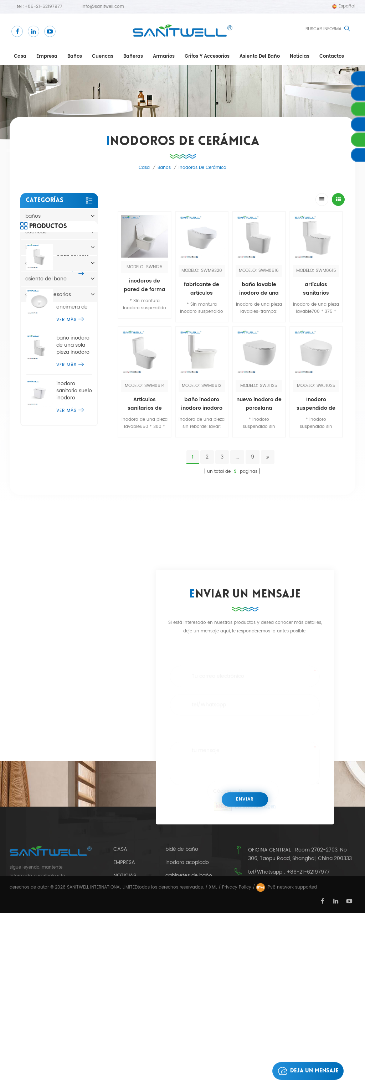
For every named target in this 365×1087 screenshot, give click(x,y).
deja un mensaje (306, 1071)
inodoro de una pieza (191, 943)
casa (20, 56)
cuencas (102, 56)
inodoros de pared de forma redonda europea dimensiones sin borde (145, 285)
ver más (70, 367)
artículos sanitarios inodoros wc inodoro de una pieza (316, 288)
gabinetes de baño (188, 917)
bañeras (133, 56)
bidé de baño (181, 891)
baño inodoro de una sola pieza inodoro (72, 438)
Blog (120, 943)
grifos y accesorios (207, 56)
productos (128, 991)
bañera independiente (193, 982)
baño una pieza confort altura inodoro (73, 347)
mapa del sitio (131, 1004)
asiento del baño (260, 56)
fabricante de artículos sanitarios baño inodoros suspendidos (201, 288)
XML (213, 1061)
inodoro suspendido (189, 995)
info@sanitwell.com (103, 6)
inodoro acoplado (187, 904)
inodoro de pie (183, 969)
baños (74, 56)
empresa (46, 56)
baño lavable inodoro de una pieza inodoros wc (259, 288)
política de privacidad (128, 960)
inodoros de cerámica (202, 167)
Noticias (299, 56)
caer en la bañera (187, 930)
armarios (164, 56)
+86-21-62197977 (43, 6)
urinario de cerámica (190, 956)
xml (118, 978)
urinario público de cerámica (188, 1012)
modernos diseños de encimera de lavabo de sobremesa (72, 392)
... (237, 457)
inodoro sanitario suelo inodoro (74, 483)
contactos (331, 56)
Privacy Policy (236, 1061)
